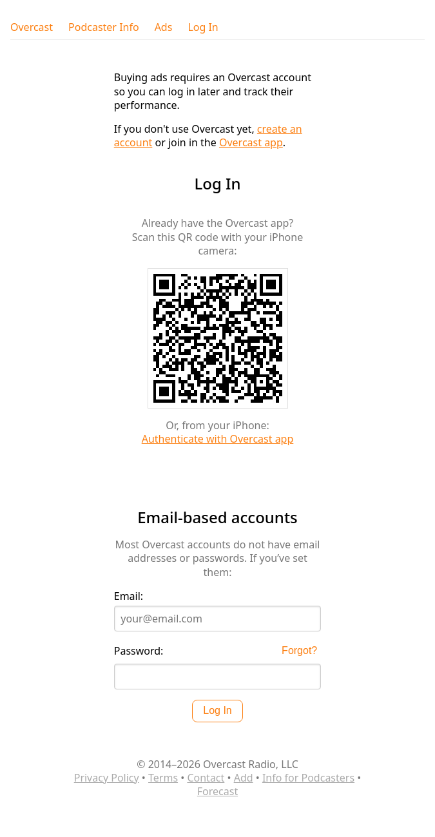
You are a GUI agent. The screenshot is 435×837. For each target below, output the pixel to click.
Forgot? (299, 650)
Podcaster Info (103, 27)
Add (243, 778)
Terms (163, 778)
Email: (128, 596)
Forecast (217, 791)
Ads (164, 27)
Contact (205, 778)
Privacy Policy (106, 778)
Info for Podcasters (308, 778)
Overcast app (251, 142)
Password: (139, 651)
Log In (203, 27)
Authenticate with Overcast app (218, 439)
